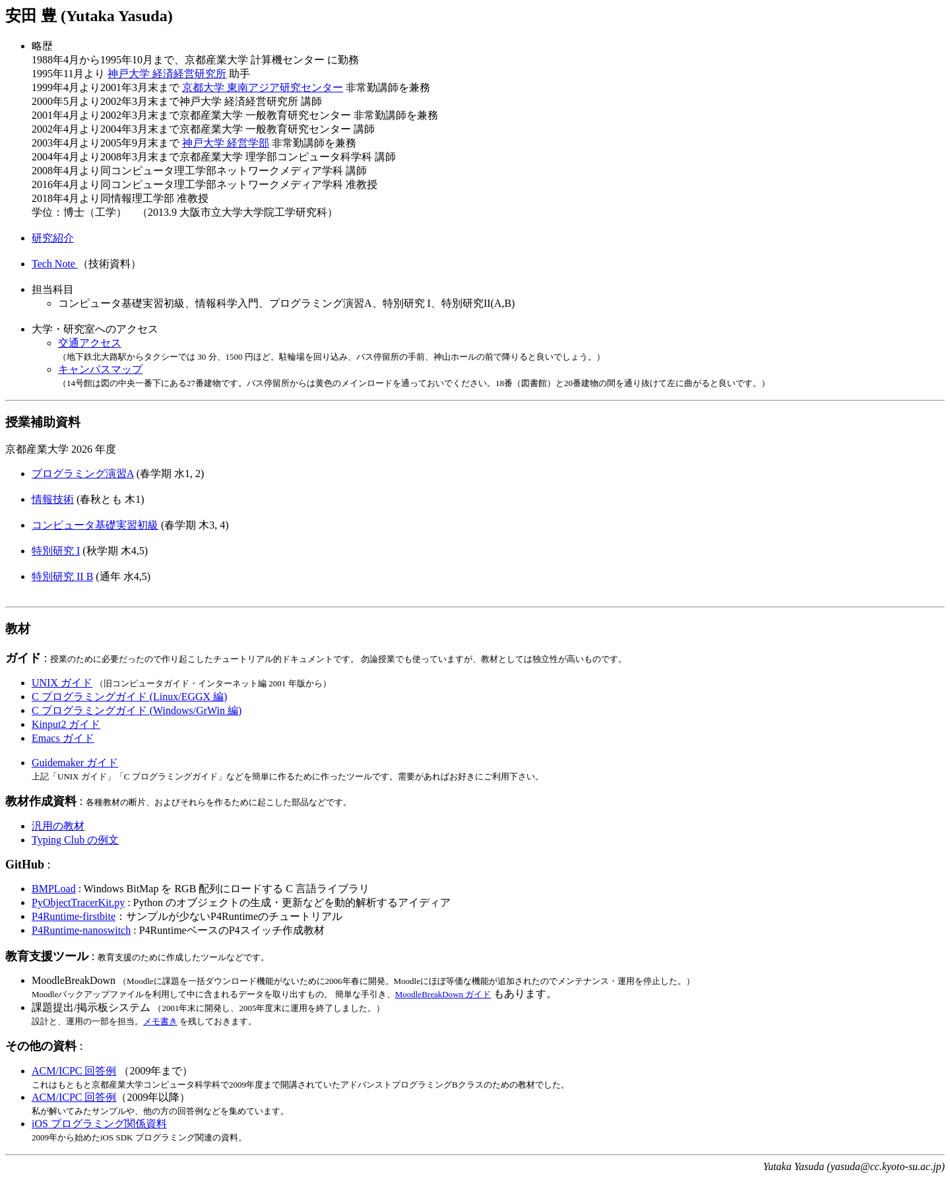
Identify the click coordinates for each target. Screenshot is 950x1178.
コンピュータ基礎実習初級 (95, 525)
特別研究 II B (62, 576)
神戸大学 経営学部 (225, 142)
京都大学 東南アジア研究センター (262, 87)
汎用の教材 (58, 826)
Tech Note (55, 263)
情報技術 (53, 499)
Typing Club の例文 (75, 839)
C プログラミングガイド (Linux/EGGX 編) (129, 696)
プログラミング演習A (83, 473)
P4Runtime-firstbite (73, 916)
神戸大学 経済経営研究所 (167, 73)
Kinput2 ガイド (66, 724)
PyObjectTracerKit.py (78, 902)
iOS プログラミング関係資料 (99, 1123)
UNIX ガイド (62, 682)
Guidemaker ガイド (75, 762)
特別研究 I (56, 550)
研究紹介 (53, 238)
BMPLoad (54, 888)
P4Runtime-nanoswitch (81, 930)
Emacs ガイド (63, 738)
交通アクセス (89, 342)
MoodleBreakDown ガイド (443, 994)
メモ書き (160, 1021)
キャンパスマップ (100, 369)
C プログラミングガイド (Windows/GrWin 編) (136, 710)
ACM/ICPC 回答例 (74, 1070)
